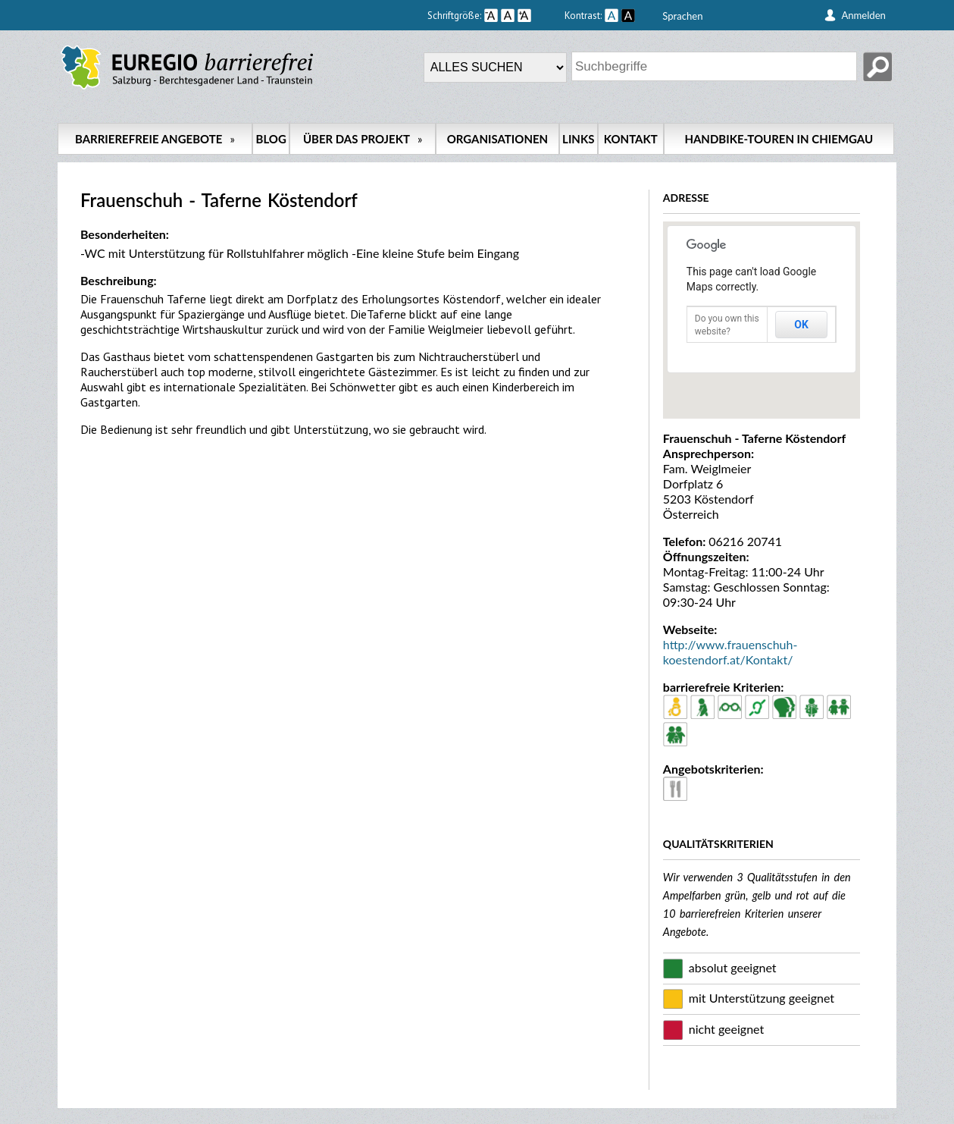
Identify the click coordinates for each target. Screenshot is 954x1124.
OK (801, 325)
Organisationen (497, 139)
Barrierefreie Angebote (155, 139)
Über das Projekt (363, 139)
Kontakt (631, 139)
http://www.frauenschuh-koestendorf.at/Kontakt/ (730, 652)
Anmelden (863, 15)
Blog (271, 139)
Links (578, 139)
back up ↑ (879, 1115)
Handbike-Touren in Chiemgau (778, 139)
